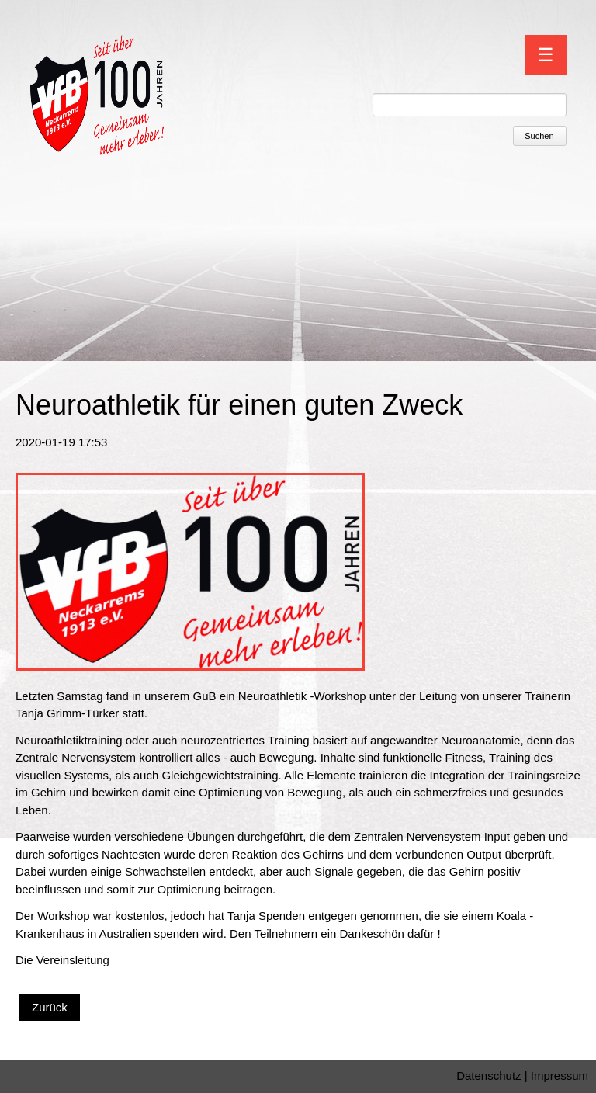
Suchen (539, 136)
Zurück (50, 1007)
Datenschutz (488, 1075)
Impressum (559, 1075)
